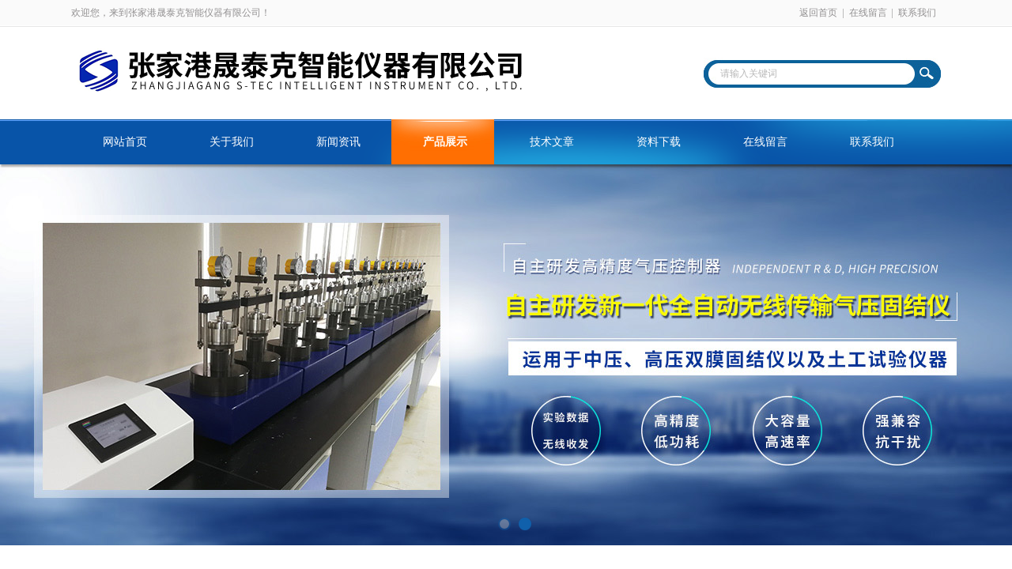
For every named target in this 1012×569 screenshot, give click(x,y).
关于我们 (232, 142)
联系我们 (917, 12)
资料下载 (658, 142)
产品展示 (445, 142)
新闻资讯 (338, 142)
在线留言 (868, 12)
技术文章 (552, 142)
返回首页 (818, 12)
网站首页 (125, 142)
